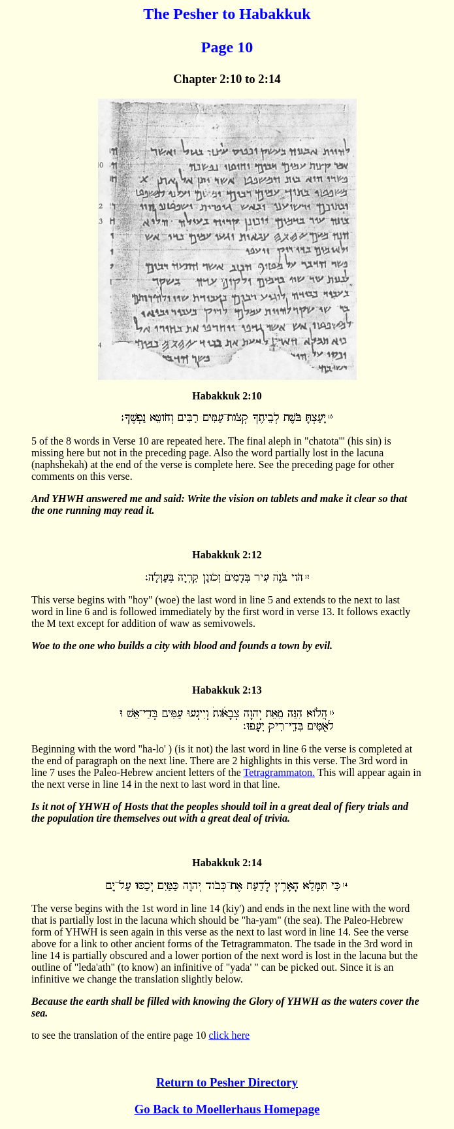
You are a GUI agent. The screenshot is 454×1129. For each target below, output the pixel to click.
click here (229, 1035)
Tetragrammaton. (279, 772)
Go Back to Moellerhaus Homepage (227, 1109)
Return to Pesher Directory (227, 1082)
